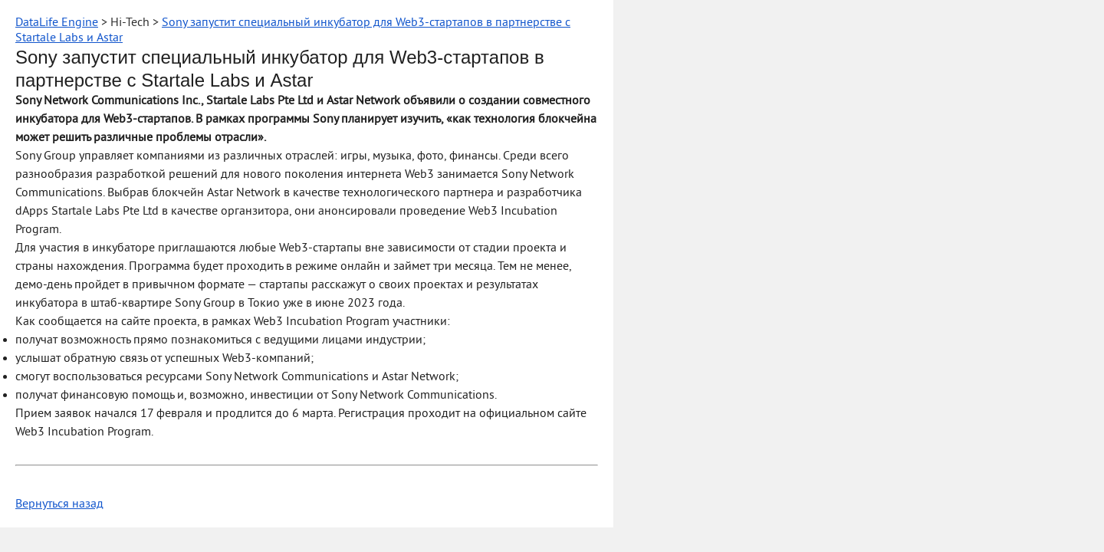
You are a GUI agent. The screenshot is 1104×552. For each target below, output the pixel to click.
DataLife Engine (56, 23)
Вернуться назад (59, 504)
